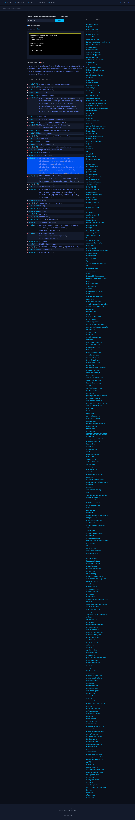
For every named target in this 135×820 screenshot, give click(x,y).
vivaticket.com (44, 84)
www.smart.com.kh (93, 207)
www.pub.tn (90, 655)
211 (37, 90)
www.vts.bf (90, 764)
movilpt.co (90, 149)
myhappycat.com (92, 50)
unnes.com (90, 622)
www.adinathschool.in (94, 401)
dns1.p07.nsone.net (93, 93)
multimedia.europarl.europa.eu (97, 108)
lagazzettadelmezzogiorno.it (50, 128)
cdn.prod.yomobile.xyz (94, 736)
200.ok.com (90, 530)
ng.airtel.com (57, 195)
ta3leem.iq (90, 365)
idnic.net (89, 123)
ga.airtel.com (56, 192)
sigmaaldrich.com (71, 247)
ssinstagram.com (92, 681)
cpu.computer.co (92, 767)
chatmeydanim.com (93, 121)
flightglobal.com (45, 125)
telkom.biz (90, 792)
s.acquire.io (90, 408)
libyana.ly (89, 273)
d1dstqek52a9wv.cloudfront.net (97, 541)
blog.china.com (91, 225)
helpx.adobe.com (92, 660)
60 (32, 84)
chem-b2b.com (45, 155)
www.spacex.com (92, 34)
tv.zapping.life (91, 156)
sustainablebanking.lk (94, 243)
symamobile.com (92, 83)
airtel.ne (45, 69)
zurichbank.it (59, 122)
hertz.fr (42, 200)
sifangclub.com (91, 566)
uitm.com (89, 749)
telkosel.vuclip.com (93, 360)
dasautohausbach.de (93, 380)
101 (37, 147)
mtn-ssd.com (91, 258)
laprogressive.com (92, 780)
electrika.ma (90, 523)
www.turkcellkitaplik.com (95, 726)
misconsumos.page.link (94, 632)
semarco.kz (90, 507)
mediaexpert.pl (91, 467)
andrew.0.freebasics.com (95, 37)
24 (37, 233)
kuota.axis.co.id (91, 444)
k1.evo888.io (90, 329)
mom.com (89, 487)
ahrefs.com (90, 594)
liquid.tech (90, 797)
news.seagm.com (92, 39)
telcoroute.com (91, 747)
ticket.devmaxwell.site (94, 520)
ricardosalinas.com (60, 181)
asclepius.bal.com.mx (94, 744)
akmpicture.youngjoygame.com (97, 604)
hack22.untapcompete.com (96, 787)
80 (35, 144)
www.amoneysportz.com (95, 533)
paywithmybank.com (93, 708)
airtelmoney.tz (48, 71)
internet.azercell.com (93, 551)
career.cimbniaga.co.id (47, 238)
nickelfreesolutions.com (94, 65)
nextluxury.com (91, 111)
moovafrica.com (92, 734)
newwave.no (57, 150)
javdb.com (90, 80)
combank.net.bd (92, 686)
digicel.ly (89, 472)
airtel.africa (31, 66)
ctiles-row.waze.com (93, 609)
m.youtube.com (91, 192)
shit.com (89, 617)
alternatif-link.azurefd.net (95, 306)
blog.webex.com (92, 167)
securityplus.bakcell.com (95, 128)
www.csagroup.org (93, 538)
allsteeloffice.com (46, 95)
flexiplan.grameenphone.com (96, 100)
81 (34, 155)
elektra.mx (73, 181)
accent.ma (90, 777)
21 (37, 225)
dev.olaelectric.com (93, 235)
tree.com (89, 350)
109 (37, 206)
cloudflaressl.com (92, 591)
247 (37, 95)
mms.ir (88, 314)
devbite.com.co (91, 426)
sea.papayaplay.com (47, 222)
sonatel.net (90, 436)
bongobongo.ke (91, 518)
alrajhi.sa (89, 78)
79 (34, 136)
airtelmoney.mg (34, 69)
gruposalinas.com (69, 178)
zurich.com (43, 130)
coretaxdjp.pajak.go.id (94, 388)
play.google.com (92, 284)
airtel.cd (41, 66)
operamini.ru (90, 510)
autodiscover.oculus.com (95, 75)
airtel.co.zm (42, 74)
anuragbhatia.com (92, 775)
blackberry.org (91, 739)
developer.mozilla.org (94, 98)
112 (37, 136)
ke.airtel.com (69, 192)
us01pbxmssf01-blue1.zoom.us (97, 403)
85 (35, 203)
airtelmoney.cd (64, 98)
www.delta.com (91, 47)
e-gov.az (89, 144)
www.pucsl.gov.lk (92, 589)
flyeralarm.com (45, 133)
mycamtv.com (91, 256)
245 (37, 133)
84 (35, 189)
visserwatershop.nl (93, 52)
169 (37, 84)
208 (37, 87)
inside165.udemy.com (93, 635)
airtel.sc (30, 71)
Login (123, 2)
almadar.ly (90, 154)
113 (37, 252)
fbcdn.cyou (90, 790)
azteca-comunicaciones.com (50, 176)
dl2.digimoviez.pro (92, 357)
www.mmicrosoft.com (94, 675)
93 (37, 247)
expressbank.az (91, 619)
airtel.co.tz (60, 71)
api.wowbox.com (92, 642)
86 (35, 222)
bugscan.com (91, 670)
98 (37, 187)
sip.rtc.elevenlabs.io (93, 179)
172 (37, 119)
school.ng (89, 477)
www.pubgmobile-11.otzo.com (97, 251)
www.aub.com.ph (45, 252)
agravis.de (43, 119)
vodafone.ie (66, 147)
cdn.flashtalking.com (93, 182)
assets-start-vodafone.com (96, 126)
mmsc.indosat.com (93, 505)
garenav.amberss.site (93, 398)
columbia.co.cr (91, 271)
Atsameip (18, 8)
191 (37, 122)
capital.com (43, 208)
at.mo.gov (43, 92)
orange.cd (89, 546)
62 (37, 203)
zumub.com (90, 164)
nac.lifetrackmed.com (94, 640)
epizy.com (89, 212)
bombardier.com (45, 87)
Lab (30, 2)
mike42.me (90, 457)
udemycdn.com (91, 133)
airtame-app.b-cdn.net (94, 678)
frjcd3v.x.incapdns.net (47, 244)
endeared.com (91, 431)
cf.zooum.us (90, 795)
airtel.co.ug (31, 29)
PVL (71, 815)
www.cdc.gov (91, 88)
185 (37, 217)
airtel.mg (80, 66)
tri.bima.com (90, 429)
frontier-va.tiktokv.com (94, 195)
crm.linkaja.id (91, 248)
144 (37, 214)
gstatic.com (90, 309)
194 (37, 125)
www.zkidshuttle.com (94, 301)
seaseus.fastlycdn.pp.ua (95, 772)
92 (37, 98)
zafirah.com (90, 464)
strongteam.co (91, 668)
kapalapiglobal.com (93, 561)
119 (37, 117)
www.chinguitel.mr (92, 233)
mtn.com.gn (90, 693)
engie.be (42, 117)
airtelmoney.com (70, 195)
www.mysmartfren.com (94, 378)
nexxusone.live (91, 701)
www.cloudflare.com (93, 362)
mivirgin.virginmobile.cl (94, 439)
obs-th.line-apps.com (94, 141)
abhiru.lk (89, 385)
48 (37, 241)
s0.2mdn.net (90, 528)
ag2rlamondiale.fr (46, 144)
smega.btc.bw (91, 286)
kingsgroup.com (92, 29)
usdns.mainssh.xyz (93, 373)
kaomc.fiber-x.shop (93, 637)
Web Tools (19, 2)
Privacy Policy (63, 810)
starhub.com (44, 141)
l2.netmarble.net (92, 627)
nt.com (88, 210)
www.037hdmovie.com (94, 406)
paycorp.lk (90, 299)
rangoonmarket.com (93, 345)
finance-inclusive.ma (93, 352)
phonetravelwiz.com (93, 67)
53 (37, 155)
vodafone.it (52, 219)
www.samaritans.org (93, 490)
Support (52, 2)
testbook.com (91, 139)
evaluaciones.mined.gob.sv (96, 579)
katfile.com (90, 294)
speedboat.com (91, 62)
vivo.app (89, 612)
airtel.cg (49, 66)
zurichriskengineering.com (60, 130)
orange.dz (89, 446)
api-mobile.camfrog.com (95, 769)
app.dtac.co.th (91, 421)
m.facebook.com (92, 711)
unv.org (42, 206)
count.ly (89, 665)
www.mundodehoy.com (94, 474)
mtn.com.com (91, 571)
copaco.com (44, 217)
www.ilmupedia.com (93, 337)
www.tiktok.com (92, 268)
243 (37, 92)
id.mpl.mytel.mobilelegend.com (97, 177)
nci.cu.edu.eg (91, 574)
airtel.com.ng (67, 103)
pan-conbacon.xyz (93, 416)
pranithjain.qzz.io (92, 553)
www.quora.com (92, 169)
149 (37, 150)
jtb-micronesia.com (46, 187)
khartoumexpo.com (93, 85)
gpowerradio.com (92, 240)
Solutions (40, 2)
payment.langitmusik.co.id (95, 424)
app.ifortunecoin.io (93, 215)
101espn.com (90, 266)
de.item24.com (44, 250)
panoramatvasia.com (93, 568)
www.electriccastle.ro (94, 754)
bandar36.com (91, 558)
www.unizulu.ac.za (93, 714)
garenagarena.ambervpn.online (97, 396)
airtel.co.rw (76, 69)
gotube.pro (90, 782)
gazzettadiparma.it (61, 125)
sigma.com (43, 247)
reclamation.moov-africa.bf (96, 368)
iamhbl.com (43, 139)
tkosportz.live (91, 319)
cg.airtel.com (44, 192)
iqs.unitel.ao (90, 131)
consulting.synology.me (94, 625)
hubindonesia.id (92, 390)
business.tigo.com (92, 189)
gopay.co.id (90, 90)
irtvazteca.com (44, 181)
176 (37, 139)
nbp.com (89, 146)
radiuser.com (90, 645)
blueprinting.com (92, 24)
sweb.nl (89, 116)
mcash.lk (65, 136)
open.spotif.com (92, 556)
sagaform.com (44, 150)
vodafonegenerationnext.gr (49, 147)
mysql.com (90, 375)
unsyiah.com (90, 673)
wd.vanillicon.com (92, 607)
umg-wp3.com (62, 225)
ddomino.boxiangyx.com (95, 223)
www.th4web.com (92, 355)
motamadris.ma (91, 724)
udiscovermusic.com (47, 225)
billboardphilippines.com (95, 70)
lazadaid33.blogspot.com (95, 276)
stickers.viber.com (92, 729)
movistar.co (90, 289)
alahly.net (89, 118)
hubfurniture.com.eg (93, 383)
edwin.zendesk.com (93, 454)
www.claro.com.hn (92, 630)
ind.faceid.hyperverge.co (95, 480)
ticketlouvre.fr (44, 152)
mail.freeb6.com (92, 32)
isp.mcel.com (91, 548)
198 (37, 141)
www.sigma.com (56, 247)
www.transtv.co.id (92, 586)
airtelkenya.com (60, 66)
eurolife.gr (43, 214)
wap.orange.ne (91, 197)
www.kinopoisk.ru (92, 785)
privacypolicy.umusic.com (49, 230)
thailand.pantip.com (93, 44)
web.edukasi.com (92, 462)
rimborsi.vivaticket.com (61, 84)
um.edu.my (90, 535)
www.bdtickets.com (93, 502)
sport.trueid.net (91, 653)
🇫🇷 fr (129, 2)
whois (38, 29)
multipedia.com (91, 200)
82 (35, 176)
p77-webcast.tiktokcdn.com (96, 658)
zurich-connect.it (45, 122)
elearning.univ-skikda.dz (95, 757)
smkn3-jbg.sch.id (92, 322)
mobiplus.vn (90, 683)
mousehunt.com (92, 742)
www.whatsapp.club (93, 55)
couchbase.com (92, 688)
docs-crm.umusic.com (57, 228)
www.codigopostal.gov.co (95, 703)
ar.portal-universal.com (94, 136)
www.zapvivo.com (92, 202)
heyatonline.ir (91, 220)
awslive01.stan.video (93, 317)
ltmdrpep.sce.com (46, 90)
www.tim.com (91, 584)
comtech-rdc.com (92, 650)
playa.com (90, 245)
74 (37, 144)
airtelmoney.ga (67, 101)
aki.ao (88, 151)
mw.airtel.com (44, 195)
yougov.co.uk (56, 203)
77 (34, 84)
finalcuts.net (90, 72)
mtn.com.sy (90, 393)
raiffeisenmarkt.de (56, 119)
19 (37, 222)
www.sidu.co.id (91, 449)
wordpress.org (91, 752)
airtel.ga (72, 66)
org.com (89, 698)
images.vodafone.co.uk (94, 576)
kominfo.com (90, 411)
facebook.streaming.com (95, 759)
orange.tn (89, 706)
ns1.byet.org (90, 543)
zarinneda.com (91, 184)
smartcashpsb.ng (45, 106)
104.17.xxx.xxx (91, 459)
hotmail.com (90, 113)
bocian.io (89, 716)
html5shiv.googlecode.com (95, 324)
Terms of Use (72, 810)
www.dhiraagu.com (93, 205)
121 (37, 208)
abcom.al (42, 219)
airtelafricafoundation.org (60, 69)
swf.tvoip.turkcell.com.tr (94, 60)
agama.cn (89, 513)
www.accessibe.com (93, 500)
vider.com (89, 485)
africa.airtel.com (59, 189)
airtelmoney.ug (72, 71)
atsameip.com (91, 719)
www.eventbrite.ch (93, 347)
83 (35, 187)
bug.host (89, 27)
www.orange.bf (91, 332)
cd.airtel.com (72, 189)
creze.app (89, 334)
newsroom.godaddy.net (94, 342)
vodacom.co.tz (60, 184)
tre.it (87, 238)
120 (37, 200)
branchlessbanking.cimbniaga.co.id (52, 236)
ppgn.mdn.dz (91, 312)
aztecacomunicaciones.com (49, 178)
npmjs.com (90, 217)
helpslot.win (90, 596)
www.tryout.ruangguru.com (96, 103)
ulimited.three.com (92, 696)
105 (37, 249)
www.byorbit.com (92, 370)
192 (37, 184)
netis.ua (89, 602)
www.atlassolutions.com (95, 731)
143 (37, 211)
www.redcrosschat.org (94, 105)
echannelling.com (46, 136)
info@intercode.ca (70, 813)
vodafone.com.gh (45, 184)
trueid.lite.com (91, 413)
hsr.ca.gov (43, 241)
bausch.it (42, 211)
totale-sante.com (92, 581)
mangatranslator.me (93, 497)
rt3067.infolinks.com (93, 663)
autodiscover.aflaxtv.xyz (95, 291)
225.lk (57, 136)
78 (35, 98)
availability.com (91, 469)
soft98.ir (89, 762)
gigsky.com (90, 647)
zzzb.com (89, 340)
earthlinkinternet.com (93, 230)
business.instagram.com (95, 296)
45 (30, 84)
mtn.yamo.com (91, 721)
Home (8, 2)
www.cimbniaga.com (47, 233)
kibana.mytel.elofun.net (94, 563)
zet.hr (88, 452)
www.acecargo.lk (92, 691)
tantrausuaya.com (92, 95)
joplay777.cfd (91, 187)
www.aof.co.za (91, 253)
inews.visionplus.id (93, 418)
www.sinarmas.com (93, 441)
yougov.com (43, 203)
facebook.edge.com (93, 57)
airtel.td (38, 71)
